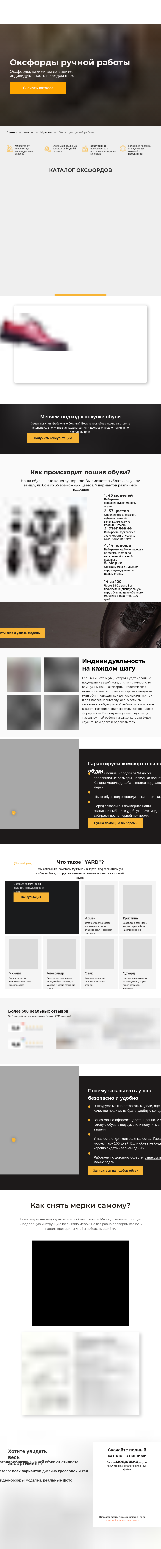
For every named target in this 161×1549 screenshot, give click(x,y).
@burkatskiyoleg (23, 863)
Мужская (46, 132)
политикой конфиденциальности (122, 1520)
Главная (12, 132)
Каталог (28, 132)
